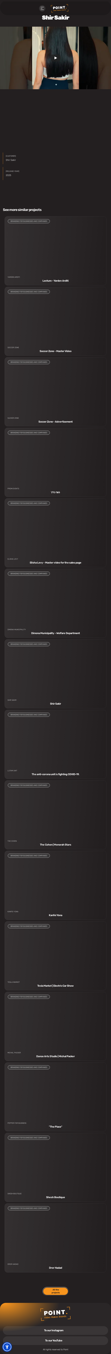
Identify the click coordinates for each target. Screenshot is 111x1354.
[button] (7, 1347)
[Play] (55, 57)
